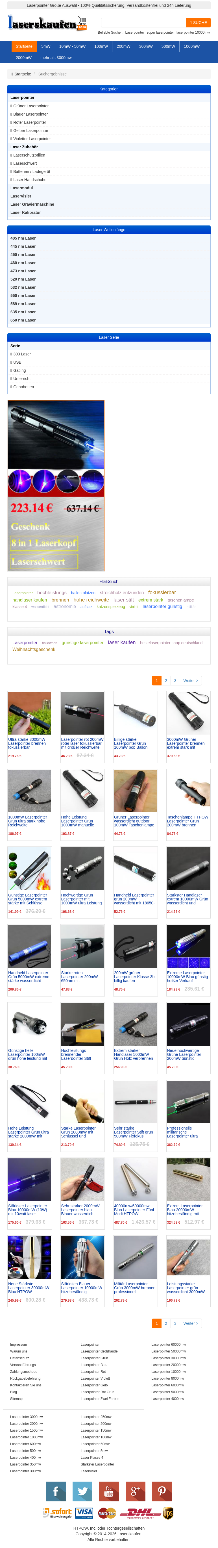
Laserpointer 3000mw (26, 1417)
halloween (49, 643)
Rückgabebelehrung (25, 1378)
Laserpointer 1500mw (26, 1430)
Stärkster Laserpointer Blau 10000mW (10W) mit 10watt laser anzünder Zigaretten (27, 1210)
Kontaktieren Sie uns (26, 1385)
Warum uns (18, 1351)
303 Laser (22, 354)
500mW (168, 46)
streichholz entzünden (122, 592)
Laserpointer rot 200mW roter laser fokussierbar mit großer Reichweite (82, 743)
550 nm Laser (23, 295)
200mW (123, 46)
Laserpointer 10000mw (168, 1372)
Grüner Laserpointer (31, 106)
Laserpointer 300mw (25, 1471)
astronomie (65, 606)
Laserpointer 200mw (96, 1424)
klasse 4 (19, 606)
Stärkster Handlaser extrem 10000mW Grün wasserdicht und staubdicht (187, 899)
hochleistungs (52, 592)
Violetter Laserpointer (32, 138)
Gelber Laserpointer (30, 130)
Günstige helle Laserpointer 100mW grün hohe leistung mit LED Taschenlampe (27, 1054)
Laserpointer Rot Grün (97, 1392)
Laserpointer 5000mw (167, 1392)
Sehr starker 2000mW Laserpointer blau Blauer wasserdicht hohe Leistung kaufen (80, 1210)
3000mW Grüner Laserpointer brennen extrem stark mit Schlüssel (186, 743)
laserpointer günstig (162, 606)
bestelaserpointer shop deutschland (171, 643)
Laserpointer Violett (95, 1378)
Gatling (19, 370)
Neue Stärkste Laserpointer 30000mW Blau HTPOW (28, 1288)
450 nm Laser (23, 254)
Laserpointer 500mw (25, 1451)
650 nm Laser (23, 320)
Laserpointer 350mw (25, 1464)
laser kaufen (122, 642)
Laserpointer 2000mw (26, 1424)
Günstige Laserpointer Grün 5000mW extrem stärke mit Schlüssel (27, 899)
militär (191, 607)
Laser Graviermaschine (32, 204)
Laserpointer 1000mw (26, 1437)
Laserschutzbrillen (29, 155)
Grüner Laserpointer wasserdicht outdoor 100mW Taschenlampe (134, 821)
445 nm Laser (23, 246)
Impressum (18, 1345)
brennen (60, 600)
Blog (13, 1392)
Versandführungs (23, 1365)
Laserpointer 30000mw (168, 1358)
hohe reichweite (91, 600)
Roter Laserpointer (29, 122)
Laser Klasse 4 (92, 1458)
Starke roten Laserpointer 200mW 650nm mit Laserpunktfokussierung (82, 977)
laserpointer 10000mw (193, 32)
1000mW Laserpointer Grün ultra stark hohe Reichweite (27, 821)
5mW (46, 46)
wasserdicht (40, 607)
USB (17, 362)
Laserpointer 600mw (25, 1444)
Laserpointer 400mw (25, 1458)
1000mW (192, 46)
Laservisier (20, 196)
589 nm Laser (23, 303)
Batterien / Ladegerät (31, 171)
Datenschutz (19, 1358)
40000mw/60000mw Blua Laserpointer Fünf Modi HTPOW (134, 1210)
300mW (146, 46)
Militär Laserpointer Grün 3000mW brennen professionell (134, 1288)
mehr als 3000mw (56, 57)
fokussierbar (162, 592)
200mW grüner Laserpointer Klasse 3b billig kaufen (134, 977)
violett (134, 607)
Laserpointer (134, 32)
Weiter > (191, 680)
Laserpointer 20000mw (168, 1365)
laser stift (124, 600)
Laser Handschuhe (30, 179)
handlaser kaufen (29, 600)
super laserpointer (160, 32)
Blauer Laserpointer (30, 114)
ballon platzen (83, 592)
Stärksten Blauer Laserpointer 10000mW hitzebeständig (82, 1288)
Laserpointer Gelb (94, 1385)
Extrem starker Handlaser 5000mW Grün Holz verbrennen (133, 1054)
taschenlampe (181, 600)
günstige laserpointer (83, 642)
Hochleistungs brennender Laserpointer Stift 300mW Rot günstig (78, 1054)
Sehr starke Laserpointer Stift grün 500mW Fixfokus (133, 1132)
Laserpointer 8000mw (167, 1378)
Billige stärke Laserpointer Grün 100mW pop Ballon (130, 743)
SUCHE (198, 22)
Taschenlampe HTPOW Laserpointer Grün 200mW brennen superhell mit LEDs (187, 821)
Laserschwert (25, 163)
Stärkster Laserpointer (97, 1464)
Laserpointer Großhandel (99, 1351)
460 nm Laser (23, 262)
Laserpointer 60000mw (168, 1345)
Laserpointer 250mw (96, 1417)
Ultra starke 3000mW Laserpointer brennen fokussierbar (27, 743)
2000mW (24, 57)
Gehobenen (23, 387)
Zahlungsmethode (23, 1372)
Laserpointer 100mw (96, 1437)
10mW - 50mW (72, 46)
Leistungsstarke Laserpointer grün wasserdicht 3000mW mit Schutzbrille (186, 1288)
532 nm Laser (23, 287)
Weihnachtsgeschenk (33, 649)
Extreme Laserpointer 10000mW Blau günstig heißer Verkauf (187, 977)
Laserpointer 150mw (96, 1430)
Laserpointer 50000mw (168, 1351)
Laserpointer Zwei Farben (100, 1399)
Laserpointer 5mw (94, 1451)
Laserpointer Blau (94, 1365)
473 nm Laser (23, 271)
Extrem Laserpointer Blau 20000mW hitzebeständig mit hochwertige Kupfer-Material (185, 1210)
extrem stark (150, 600)
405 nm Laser (23, 238)
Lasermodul (21, 188)
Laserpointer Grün (94, 1358)
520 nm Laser (23, 279)
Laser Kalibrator (25, 212)
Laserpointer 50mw (95, 1444)
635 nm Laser (23, 312)
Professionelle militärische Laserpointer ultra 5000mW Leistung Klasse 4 (183, 1132)
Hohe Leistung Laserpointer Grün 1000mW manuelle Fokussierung (77, 821)
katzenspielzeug (111, 606)
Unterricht (21, 378)
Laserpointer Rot (93, 1372)
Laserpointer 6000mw (167, 1385)
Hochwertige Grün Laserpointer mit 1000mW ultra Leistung (81, 899)
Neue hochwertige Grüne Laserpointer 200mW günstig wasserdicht (184, 1054)
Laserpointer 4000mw (167, 1399)
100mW (101, 46)
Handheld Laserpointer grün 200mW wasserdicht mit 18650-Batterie (134, 899)
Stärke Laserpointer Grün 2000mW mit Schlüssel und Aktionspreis (78, 1132)
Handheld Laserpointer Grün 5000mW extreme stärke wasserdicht (28, 977)
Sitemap (16, 1399)
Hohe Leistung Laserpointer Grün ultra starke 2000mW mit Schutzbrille (28, 1132)
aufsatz (86, 607)
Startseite (24, 46)
